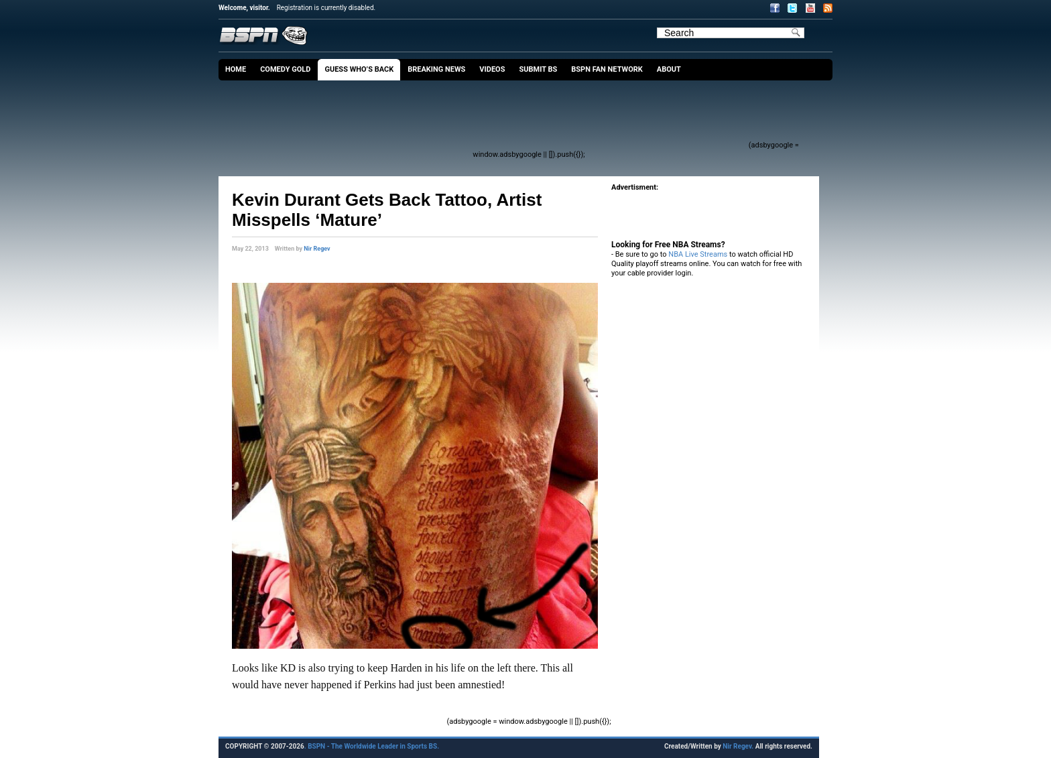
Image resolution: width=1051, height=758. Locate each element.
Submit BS (538, 69)
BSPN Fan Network (607, 69)
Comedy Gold (285, 69)
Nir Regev (317, 248)
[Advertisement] (503, 117)
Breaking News (436, 69)
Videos (492, 69)
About (669, 69)
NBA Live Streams (697, 254)
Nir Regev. (739, 746)
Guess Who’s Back (358, 69)
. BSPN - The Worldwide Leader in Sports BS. (371, 746)
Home (235, 69)
